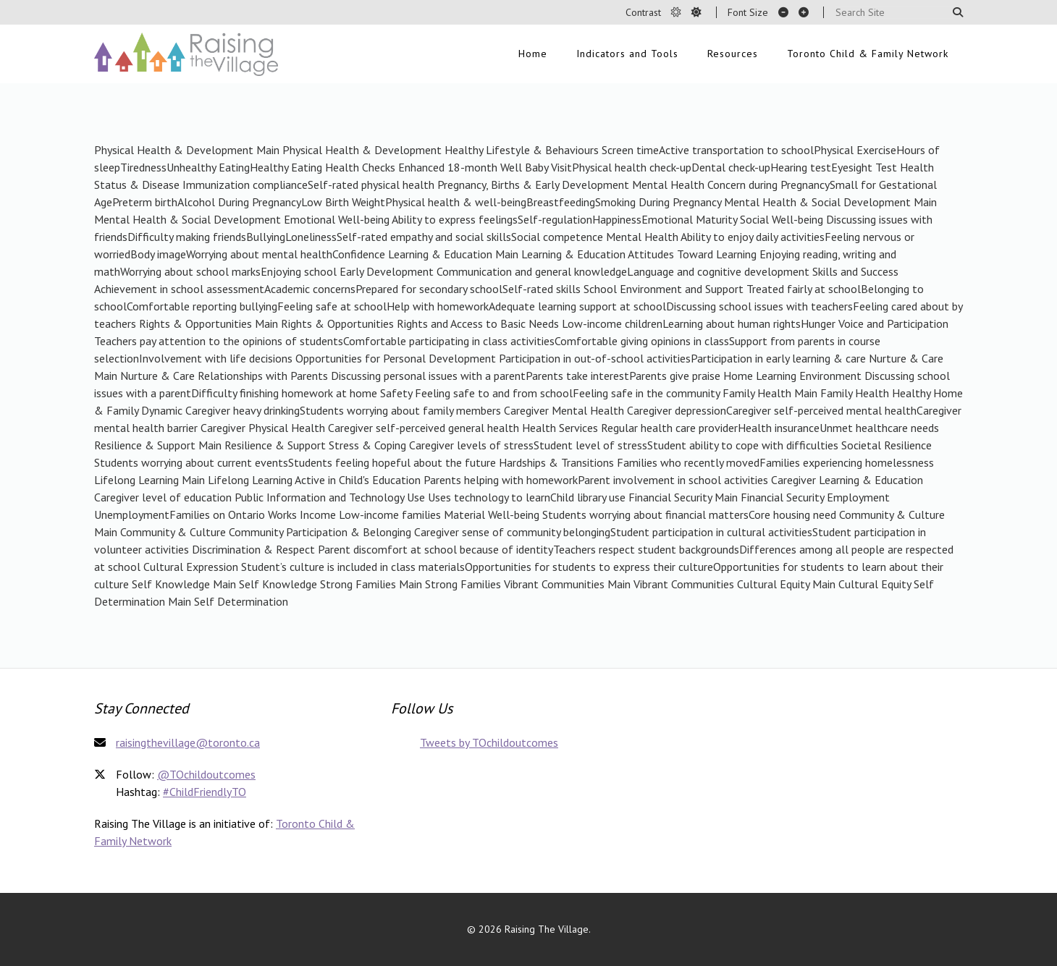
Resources (732, 53)
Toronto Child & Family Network (867, 53)
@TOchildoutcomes (206, 774)
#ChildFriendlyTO (204, 791)
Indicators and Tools (627, 53)
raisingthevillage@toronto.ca (188, 742)
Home (532, 53)
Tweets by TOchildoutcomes (489, 742)
